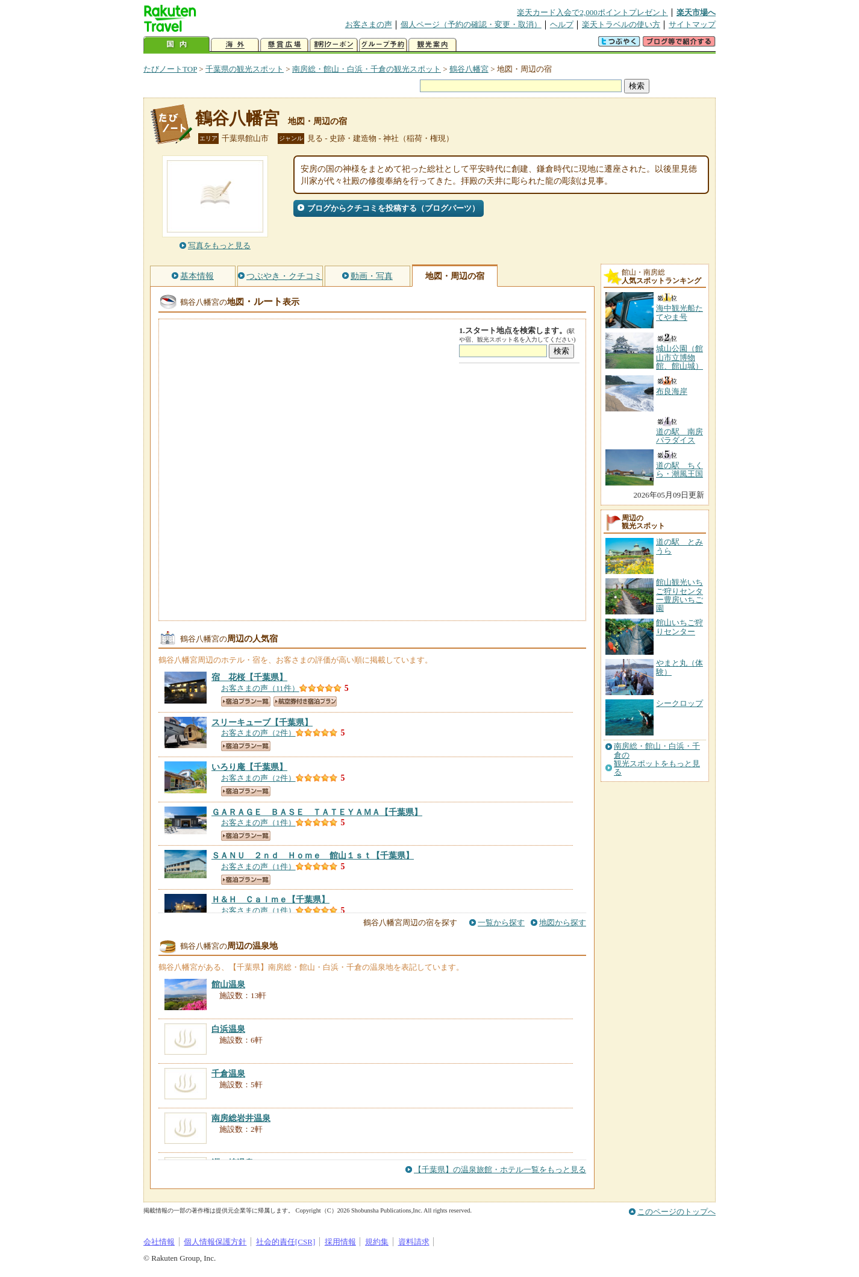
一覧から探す (501, 922)
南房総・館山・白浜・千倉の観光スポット (366, 68)
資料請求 (414, 1241)
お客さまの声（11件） (260, 688)
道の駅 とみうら (679, 546)
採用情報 (340, 1241)
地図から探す (562, 922)
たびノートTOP (170, 68)
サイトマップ (692, 24)
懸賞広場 (284, 45)
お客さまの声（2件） (258, 732)
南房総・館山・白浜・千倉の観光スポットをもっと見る (657, 759)
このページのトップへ (676, 1211)
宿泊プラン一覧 (245, 701)
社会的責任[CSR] (286, 1241)
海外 (235, 45)
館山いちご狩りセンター (679, 626)
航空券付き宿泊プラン (305, 701)
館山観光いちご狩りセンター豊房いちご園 (679, 595)
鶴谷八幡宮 (469, 68)
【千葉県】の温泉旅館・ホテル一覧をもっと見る (500, 1169)
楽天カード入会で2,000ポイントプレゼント (592, 12)
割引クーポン (334, 45)
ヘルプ (561, 24)
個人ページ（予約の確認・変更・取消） (471, 24)
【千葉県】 (249, 677)
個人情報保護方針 (215, 1241)
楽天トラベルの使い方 (621, 24)
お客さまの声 (368, 24)
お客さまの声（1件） (258, 822)
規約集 (377, 1241)
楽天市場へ (696, 12)
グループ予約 (383, 45)
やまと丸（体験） (679, 667)
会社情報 (159, 1241)
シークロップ (679, 703)
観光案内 (432, 45)
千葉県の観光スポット (244, 68)
